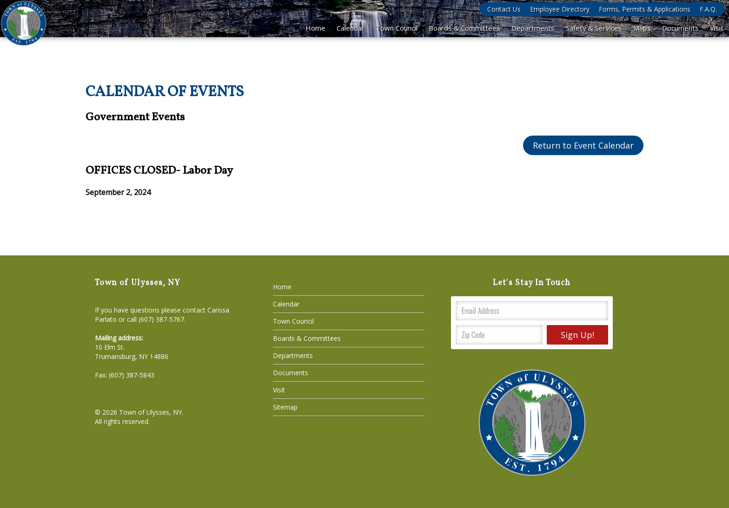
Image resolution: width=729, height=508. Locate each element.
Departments (533, 28)
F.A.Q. (708, 9)
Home (315, 28)
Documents (680, 28)
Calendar (350, 28)
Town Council (397, 28)
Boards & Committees (464, 28)
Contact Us (504, 9)
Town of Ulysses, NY (150, 412)
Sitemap (285, 407)
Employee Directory (560, 9)
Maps (642, 28)
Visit (716, 28)
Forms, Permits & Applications (644, 9)
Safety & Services (594, 28)
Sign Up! (577, 334)
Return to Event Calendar (583, 145)
